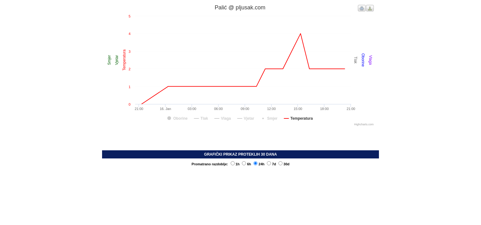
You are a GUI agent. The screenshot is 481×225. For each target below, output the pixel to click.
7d (271, 164)
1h (235, 164)
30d (283, 164)
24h (258, 164)
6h (246, 164)
